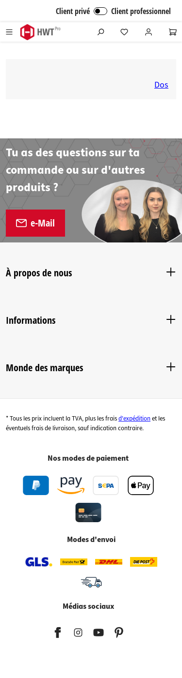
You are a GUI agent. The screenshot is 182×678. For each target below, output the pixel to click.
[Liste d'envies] (124, 32)
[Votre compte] (148, 32)
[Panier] (173, 32)
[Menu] (9, 32)
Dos (161, 85)
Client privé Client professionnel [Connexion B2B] (113, 11)
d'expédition (134, 418)
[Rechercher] (100, 32)
